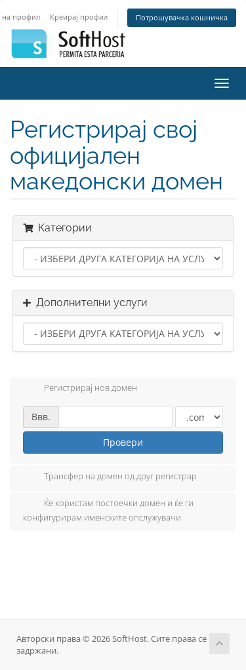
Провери (123, 442)
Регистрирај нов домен (80, 389)
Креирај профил (79, 17)
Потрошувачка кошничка (182, 17)
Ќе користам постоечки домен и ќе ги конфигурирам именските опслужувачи (108, 510)
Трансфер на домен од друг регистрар (110, 477)
